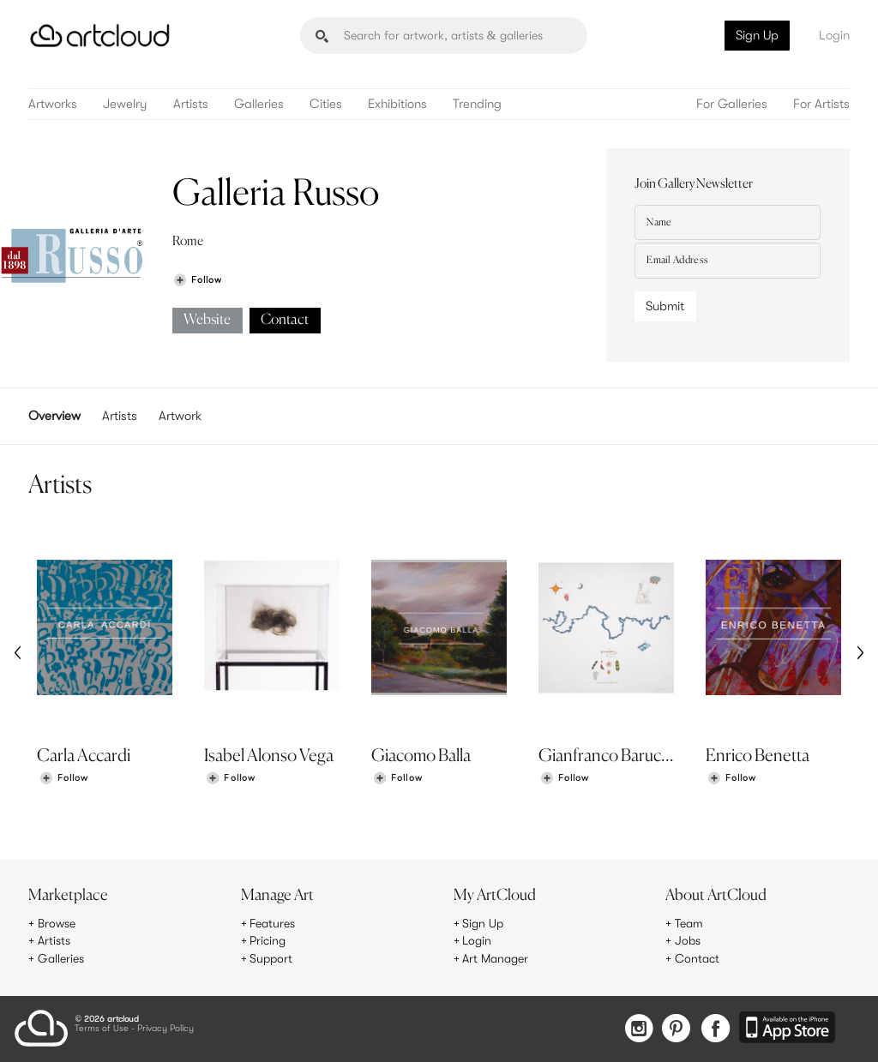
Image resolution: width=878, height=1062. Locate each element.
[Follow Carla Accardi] (63, 778)
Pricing (268, 940)
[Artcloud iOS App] (787, 1028)
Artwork (180, 415)
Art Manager (495, 958)
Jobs (688, 940)
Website (207, 320)
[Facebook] (715, 1030)
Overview (54, 415)
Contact (285, 320)
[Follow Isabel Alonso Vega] (231, 778)
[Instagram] (638, 1030)
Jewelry (125, 104)
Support (271, 958)
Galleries (259, 104)
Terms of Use (102, 1029)
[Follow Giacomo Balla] (398, 778)
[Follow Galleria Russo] (197, 279)
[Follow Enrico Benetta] (731, 778)
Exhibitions (397, 104)
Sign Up (757, 35)
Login (834, 35)
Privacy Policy (165, 1029)
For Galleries (731, 104)
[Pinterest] (676, 1030)
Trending (477, 104)
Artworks (52, 104)
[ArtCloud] (99, 35)
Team (689, 923)
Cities (326, 104)
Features (272, 923)
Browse (56, 923)
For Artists (821, 104)
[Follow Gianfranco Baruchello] (564, 778)
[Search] (443, 35)
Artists (190, 104)
